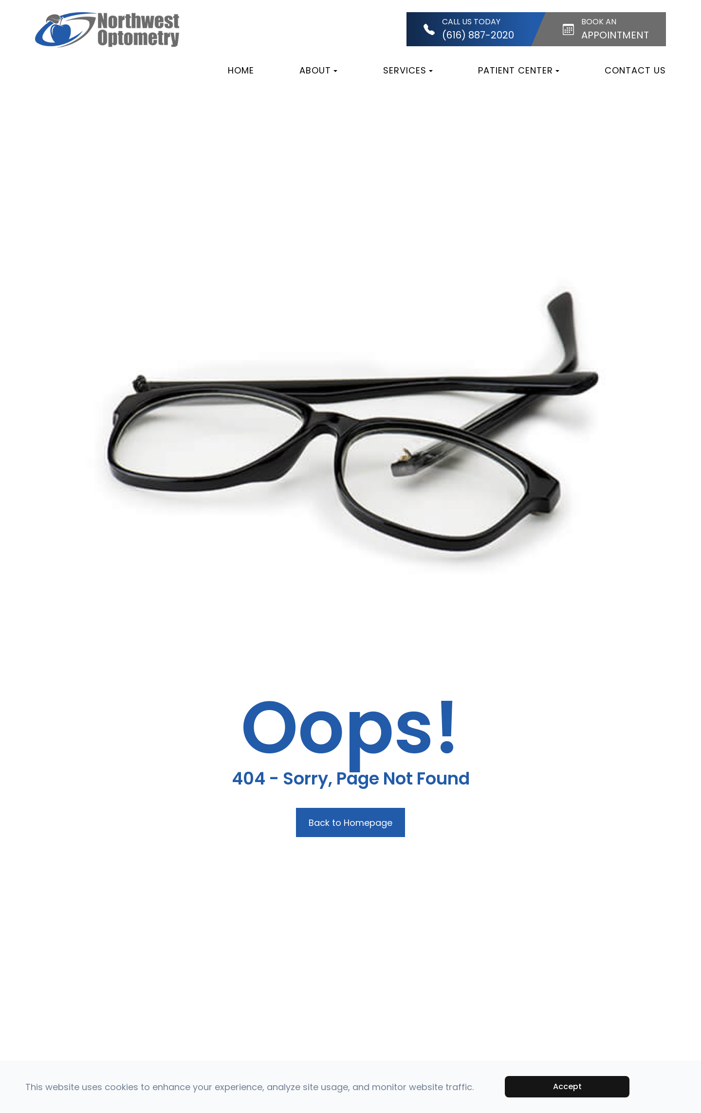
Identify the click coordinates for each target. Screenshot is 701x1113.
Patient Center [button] (518, 70)
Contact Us (635, 70)
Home (241, 70)
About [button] (318, 70)
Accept (567, 1086)
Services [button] (408, 70)
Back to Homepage (350, 823)
